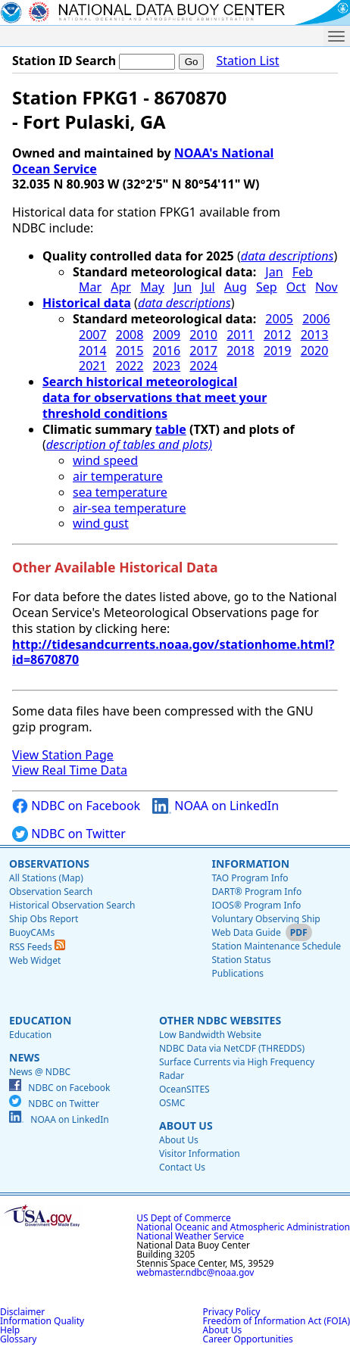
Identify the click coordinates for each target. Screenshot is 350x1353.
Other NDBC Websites (220, 1020)
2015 (130, 350)
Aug (235, 287)
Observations (49, 863)
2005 (279, 318)
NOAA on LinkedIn (215, 806)
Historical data (86, 303)
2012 (278, 334)
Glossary (18, 1339)
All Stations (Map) (46, 877)
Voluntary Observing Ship (265, 918)
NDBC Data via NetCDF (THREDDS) (232, 1048)
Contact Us (182, 1167)
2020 (315, 350)
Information (250, 863)
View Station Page (63, 755)
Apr (121, 287)
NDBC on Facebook (76, 806)
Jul (207, 287)
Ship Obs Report (43, 918)
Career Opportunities (248, 1339)
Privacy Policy (232, 1311)
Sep (266, 287)
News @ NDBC (39, 1071)
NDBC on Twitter (69, 834)
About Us (186, 1125)
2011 (241, 334)
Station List (247, 61)
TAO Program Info (249, 877)
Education (40, 1020)
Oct (296, 287)
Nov (326, 287)
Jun (182, 287)
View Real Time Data (69, 770)
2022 (130, 365)
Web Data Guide (245, 932)
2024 (203, 365)
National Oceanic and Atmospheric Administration (243, 1227)
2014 (93, 350)
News (24, 1057)
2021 (93, 365)
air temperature (118, 476)
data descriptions (287, 256)
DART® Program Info (256, 891)
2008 (130, 334)
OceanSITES (184, 1089)
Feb (302, 271)
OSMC (172, 1102)
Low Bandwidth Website (210, 1034)
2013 (315, 334)
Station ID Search (64, 60)
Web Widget (35, 960)
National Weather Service (190, 1236)
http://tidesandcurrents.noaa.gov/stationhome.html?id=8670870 (173, 652)
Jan (274, 271)
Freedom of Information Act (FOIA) (276, 1320)
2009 (167, 334)
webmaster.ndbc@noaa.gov (195, 1272)
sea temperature (120, 492)
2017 (203, 350)
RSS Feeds (37, 946)
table (170, 429)
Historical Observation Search (72, 905)
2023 (167, 365)
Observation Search (50, 891)
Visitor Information (199, 1153)
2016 (167, 350)
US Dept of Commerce (183, 1217)
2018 (241, 350)
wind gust (101, 523)
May (152, 287)
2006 (316, 318)
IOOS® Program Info (256, 905)
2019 (278, 350)
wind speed (105, 460)
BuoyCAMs (32, 932)
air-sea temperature (129, 508)
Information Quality (42, 1320)
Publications (237, 973)
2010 (203, 334)
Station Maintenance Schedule (276, 946)
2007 (93, 334)
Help (10, 1329)
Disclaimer (22, 1311)
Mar (90, 287)
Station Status (240, 959)
